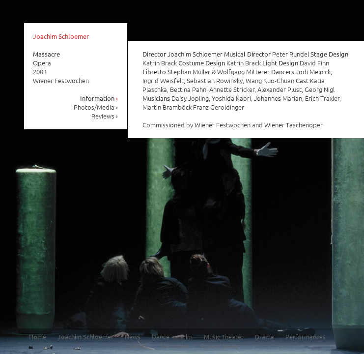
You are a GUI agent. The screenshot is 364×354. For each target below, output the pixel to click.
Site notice (174, 345)
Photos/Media (96, 107)
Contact (136, 345)
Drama (264, 336)
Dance (160, 336)
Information (99, 98)
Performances (305, 336)
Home (37, 336)
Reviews (104, 115)
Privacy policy (219, 345)
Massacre (46, 54)
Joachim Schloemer (61, 36)
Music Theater (224, 336)
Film (187, 336)
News (132, 336)
